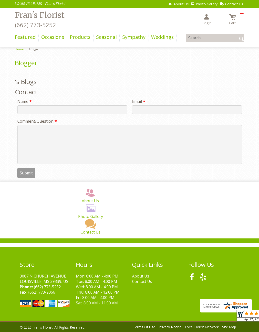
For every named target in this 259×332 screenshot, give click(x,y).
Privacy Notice (170, 327)
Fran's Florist (39, 15)
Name (24, 101)
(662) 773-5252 (35, 25)
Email (138, 101)
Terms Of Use (144, 327)
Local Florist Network (202, 327)
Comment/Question (37, 121)
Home (19, 49)
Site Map (229, 327)
